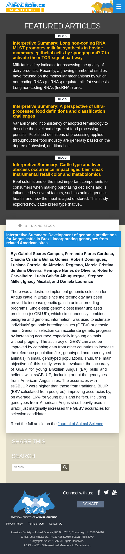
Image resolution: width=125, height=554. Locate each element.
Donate (90, 504)
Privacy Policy (14, 523)
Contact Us (55, 523)
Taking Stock (43, 225)
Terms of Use (36, 523)
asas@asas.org (39, 536)
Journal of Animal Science (80, 424)
